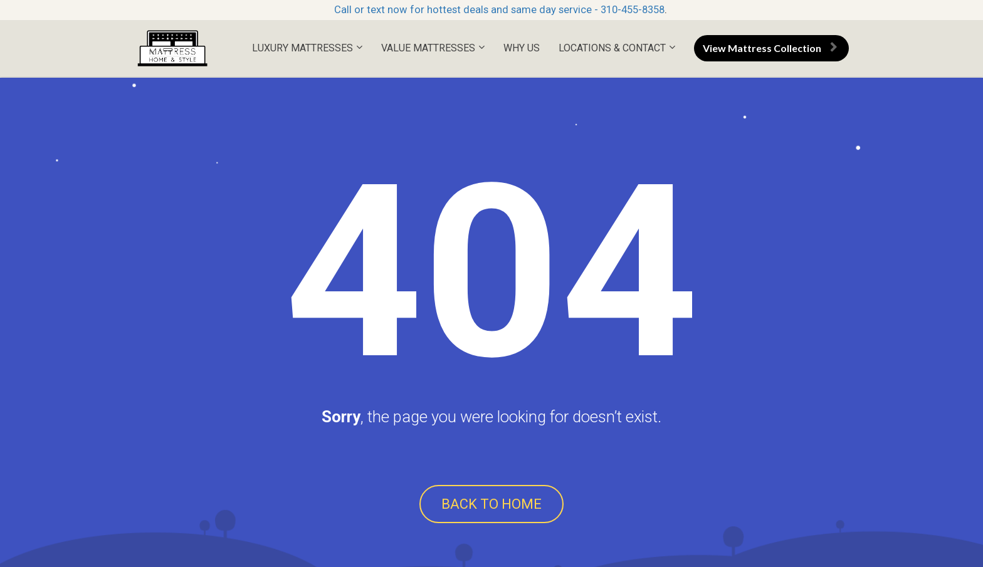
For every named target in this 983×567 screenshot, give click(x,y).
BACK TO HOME (491, 504)
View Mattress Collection (770, 48)
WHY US (521, 48)
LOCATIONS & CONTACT (612, 48)
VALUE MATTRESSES (428, 48)
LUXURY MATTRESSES (302, 48)
